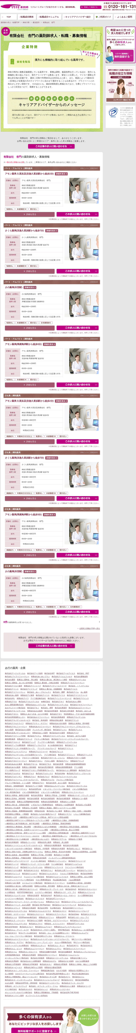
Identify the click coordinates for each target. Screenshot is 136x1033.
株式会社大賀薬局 (37, 958)
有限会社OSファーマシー (47, 955)
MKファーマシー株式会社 (81, 939)
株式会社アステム (34, 736)
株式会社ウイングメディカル (31, 867)
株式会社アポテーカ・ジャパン (53, 758)
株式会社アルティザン (13, 777)
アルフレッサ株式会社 (64, 780)
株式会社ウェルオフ (29, 874)
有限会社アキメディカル (76, 717)
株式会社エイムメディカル (15, 895)
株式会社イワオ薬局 (61, 855)
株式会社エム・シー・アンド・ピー (39, 942)
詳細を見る (31, 214)
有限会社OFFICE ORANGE (26, 983)
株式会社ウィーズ (12, 864)
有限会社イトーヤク (28, 842)
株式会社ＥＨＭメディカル (77, 786)
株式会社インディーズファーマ (17, 861)
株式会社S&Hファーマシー (73, 908)
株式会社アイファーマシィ (15, 692)
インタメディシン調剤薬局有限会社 (62, 858)
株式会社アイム (73, 692)
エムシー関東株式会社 (63, 942)
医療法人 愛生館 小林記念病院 (46, 683)
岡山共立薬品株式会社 (80, 974)
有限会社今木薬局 (58, 849)
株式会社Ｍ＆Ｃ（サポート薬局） (43, 930)
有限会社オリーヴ (84, 986)
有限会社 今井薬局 (41, 849)
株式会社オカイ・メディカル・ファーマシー (22, 971)
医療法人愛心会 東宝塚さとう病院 (53, 680)
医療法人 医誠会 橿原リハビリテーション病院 (57, 808)
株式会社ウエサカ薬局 (13, 870)
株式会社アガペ (56, 714)
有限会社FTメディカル (75, 924)
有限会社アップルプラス (36, 745)
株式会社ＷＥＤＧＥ (31, 870)
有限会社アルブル (47, 780)
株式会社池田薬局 (48, 799)
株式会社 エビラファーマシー (56, 921)
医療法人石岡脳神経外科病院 (28, 802)
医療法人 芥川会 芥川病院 (41, 855)
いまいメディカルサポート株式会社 (18, 849)
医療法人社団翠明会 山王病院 (84, 852)
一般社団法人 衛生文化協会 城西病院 (73, 827)
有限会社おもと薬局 (67, 986)
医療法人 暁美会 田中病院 (78, 723)
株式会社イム (87, 849)
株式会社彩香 (58, 764)
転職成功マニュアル (49, 17)
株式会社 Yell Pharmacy (41, 905)
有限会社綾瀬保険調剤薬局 (75, 764)
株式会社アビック (56, 752)
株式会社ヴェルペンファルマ (57, 877)
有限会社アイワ (23, 698)
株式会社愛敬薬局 (81, 677)
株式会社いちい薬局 (54, 811)
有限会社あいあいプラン (40, 677)
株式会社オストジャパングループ (47, 980)
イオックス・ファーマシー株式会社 (56, 789)
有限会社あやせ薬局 (12, 767)
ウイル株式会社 (57, 864)
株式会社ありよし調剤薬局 (66, 770)
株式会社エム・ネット (56, 946)
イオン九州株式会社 (79, 789)
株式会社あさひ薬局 (23, 730)
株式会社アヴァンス (81, 698)
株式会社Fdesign (11, 927)
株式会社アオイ (58, 702)
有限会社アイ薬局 (27, 695)
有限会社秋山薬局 (56, 720)
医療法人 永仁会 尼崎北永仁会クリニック (21, 889)
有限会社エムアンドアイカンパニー (67, 927)
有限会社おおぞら (49, 961)
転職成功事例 (27, 17)
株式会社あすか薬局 (57, 733)
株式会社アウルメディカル (29, 702)
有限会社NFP (61, 917)
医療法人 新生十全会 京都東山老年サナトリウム (24, 852)
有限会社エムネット (38, 946)
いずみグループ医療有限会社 (42, 805)
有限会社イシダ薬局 (67, 802)
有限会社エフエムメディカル (16, 924)
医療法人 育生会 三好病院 (55, 795)
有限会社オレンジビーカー (60, 989)
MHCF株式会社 (64, 930)
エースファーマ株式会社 (14, 899)
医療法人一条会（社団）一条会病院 (77, 811)
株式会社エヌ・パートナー (15, 921)
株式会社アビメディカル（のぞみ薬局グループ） (23, 755)
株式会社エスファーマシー (56, 914)
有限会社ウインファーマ (53, 867)
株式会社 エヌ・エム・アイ (78, 917)
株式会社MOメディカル (43, 936)
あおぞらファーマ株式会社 (15, 708)
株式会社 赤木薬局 (67, 711)
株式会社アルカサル (12, 774)
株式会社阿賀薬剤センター (15, 717)
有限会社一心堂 (11, 817)
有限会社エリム (11, 952)
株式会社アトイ (71, 745)
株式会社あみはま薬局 (13, 764)
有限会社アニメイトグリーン (16, 752)
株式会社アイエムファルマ (62, 677)
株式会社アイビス (70, 689)
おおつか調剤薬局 (82, 961)
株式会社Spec (73, 914)
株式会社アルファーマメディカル (64, 777)
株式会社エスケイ (60, 911)
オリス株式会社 (11, 989)
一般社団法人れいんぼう (40, 839)
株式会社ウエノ (47, 870)
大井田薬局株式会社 (12, 955)
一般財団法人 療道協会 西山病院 (18, 827)
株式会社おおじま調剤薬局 (30, 961)
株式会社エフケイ (36, 924)
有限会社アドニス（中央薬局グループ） (20, 748)
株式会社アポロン (36, 761)
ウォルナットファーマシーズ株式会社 (19, 880)
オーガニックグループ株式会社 (17, 958)
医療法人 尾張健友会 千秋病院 (46, 992)
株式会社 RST (83, 673)
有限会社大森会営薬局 (52, 967)
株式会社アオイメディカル (58, 705)
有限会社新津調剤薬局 (63, 767)
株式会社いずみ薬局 (83, 805)
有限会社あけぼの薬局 (58, 723)
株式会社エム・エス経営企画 (83, 930)
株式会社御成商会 (82, 980)
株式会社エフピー (26, 927)
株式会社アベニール (12, 758)
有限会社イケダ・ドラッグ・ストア (81, 795)
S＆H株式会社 (55, 908)
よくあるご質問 (124, 17)
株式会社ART (49, 673)
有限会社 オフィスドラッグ (16, 986)
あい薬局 (84, 692)
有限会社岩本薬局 (39, 858)
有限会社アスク (73, 733)
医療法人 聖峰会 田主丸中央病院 (58, 852)
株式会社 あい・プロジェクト (39, 692)
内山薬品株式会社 (60, 880)
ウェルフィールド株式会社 (34, 877)
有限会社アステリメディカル (54, 736)
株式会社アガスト (12, 714)
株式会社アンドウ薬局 (34, 786)
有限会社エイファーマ (86, 892)
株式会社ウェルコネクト (48, 874)
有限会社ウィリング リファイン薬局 (34, 864)
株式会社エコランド (12, 908)
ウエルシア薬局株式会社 (69, 874)
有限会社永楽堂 (33, 895)
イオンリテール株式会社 (50, 792)
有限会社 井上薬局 (60, 842)
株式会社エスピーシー (35, 914)
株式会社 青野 (47, 708)
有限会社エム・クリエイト (64, 936)
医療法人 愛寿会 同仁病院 (27, 680)
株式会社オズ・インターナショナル (18, 980)
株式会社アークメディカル (15, 673)
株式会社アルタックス (44, 774)
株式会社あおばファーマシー (80, 708)
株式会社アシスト (60, 730)
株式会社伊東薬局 (12, 842)
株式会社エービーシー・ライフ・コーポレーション (24, 902)
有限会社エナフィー (46, 917)
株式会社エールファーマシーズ (64, 905)
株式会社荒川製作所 (45, 767)
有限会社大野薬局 (60, 964)
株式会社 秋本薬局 (40, 720)
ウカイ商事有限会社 (43, 880)
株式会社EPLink (35, 789)
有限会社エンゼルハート (28, 952)
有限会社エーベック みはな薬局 (17, 905)
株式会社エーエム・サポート (65, 895)
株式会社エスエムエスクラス (40, 911)
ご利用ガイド (104, 17)
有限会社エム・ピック (13, 949)
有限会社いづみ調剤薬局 (64, 805)
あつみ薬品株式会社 (55, 745)
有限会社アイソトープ (32, 686)
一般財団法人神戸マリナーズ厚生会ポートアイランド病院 (27, 820)
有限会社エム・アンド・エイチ (17, 930)
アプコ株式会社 (50, 755)
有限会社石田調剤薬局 (49, 802)
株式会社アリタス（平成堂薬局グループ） (38, 770)
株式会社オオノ (46, 964)
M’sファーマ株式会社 (82, 942)
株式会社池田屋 (33, 799)
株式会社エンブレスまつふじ (85, 952)
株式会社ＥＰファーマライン (16, 789)
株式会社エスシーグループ (78, 911)
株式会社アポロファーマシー (16, 761)
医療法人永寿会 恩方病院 (44, 886)
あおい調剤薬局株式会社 (14, 705)
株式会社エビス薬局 (35, 921)
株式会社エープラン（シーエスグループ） (77, 902)
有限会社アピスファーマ (38, 752)
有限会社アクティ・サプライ (37, 723)
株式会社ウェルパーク (13, 877)
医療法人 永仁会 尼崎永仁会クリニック (72, 886)
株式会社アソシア (29, 742)
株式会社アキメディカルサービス (17, 720)
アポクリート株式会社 (30, 758)
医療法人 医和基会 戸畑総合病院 (18, 858)
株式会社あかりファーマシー (38, 717)
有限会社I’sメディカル (77, 680)
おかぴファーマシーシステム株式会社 (29, 974)
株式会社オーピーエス (13, 967)
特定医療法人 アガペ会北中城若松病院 (79, 714)
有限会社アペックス (84, 755)
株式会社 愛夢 (59, 692)
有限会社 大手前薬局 (13, 964)
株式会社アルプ (43, 777)
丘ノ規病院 (9, 974)
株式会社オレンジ (41, 989)
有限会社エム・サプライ (14, 942)
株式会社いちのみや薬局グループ (43, 814)
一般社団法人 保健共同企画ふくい (54, 836)
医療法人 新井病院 (29, 767)
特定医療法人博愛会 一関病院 (17, 814)
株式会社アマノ (62, 761)
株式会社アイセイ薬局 (13, 686)
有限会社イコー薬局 (79, 799)
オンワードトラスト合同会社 (37, 996)
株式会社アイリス (42, 695)
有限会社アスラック (24, 739)
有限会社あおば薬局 (35, 711)
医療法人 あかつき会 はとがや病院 (34, 714)
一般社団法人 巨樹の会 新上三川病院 (64, 830)
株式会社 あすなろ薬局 (76, 736)
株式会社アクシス (72, 720)
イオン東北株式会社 (12, 792)
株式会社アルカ (85, 770)
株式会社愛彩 (10, 680)
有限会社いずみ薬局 (29, 808)
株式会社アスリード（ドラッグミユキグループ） (70, 739)
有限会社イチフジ (65, 814)
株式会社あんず (74, 783)
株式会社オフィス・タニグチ (73, 983)
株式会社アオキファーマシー (81, 705)
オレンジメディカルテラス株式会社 (18, 992)
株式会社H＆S (70, 889)
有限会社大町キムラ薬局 (33, 967)
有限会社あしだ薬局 (40, 733)
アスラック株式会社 (41, 739)
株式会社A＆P (46, 895)
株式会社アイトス (12, 689)
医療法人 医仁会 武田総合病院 (17, 805)
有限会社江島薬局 (29, 908)
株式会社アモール (30, 764)
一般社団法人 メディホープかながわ (83, 836)
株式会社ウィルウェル (73, 864)
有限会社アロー (38, 783)
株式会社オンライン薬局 (14, 996)
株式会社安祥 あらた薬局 (56, 783)
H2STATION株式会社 (25, 892)
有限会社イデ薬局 (75, 839)
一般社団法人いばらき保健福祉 (45, 827)
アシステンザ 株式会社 (41, 730)
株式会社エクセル (85, 905)
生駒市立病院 (10, 802)
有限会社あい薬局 (12, 695)
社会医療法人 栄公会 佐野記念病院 (19, 886)
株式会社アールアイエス (65, 673)
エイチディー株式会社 (43, 892)
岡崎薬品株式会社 (47, 971)
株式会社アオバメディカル (15, 711)
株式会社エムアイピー (43, 927)
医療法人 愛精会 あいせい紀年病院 (19, 683)
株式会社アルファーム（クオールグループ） (22, 780)
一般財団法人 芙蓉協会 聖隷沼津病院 (56, 824)
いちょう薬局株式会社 (82, 814)
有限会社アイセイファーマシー (73, 683)
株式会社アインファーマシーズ (59, 698)
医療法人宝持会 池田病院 (15, 799)
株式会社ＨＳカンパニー (87, 889)
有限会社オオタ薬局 (66, 961)
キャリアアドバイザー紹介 (78, 17)
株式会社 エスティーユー (15, 914)
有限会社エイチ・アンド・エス (51, 889)
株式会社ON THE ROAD (69, 992)
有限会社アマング (77, 761)
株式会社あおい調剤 (73, 702)
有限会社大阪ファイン (78, 958)
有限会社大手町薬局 (30, 964)
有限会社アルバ (30, 777)
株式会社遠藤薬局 (65, 952)
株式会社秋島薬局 (58, 717)
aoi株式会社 (45, 702)
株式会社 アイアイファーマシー (17, 677)
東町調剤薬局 (10, 739)
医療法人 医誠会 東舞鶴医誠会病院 (19, 811)
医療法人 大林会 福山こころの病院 (83, 964)
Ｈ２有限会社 (10, 892)
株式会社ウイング (12, 867)
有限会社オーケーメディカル (57, 958)
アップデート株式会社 (46, 742)
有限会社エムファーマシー (34, 949)
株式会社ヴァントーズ (77, 861)
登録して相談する (91, 7)
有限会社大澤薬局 (12, 961)
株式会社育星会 (37, 795)
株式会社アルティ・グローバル (79, 774)
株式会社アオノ (33, 708)
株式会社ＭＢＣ (86, 946)
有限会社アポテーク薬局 (76, 758)
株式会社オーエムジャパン (69, 955)
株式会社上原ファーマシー (65, 870)
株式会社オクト (64, 977)
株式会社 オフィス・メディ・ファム (43, 986)
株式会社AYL (10, 698)
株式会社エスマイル (88, 914)
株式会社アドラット (65, 748)
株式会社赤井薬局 (51, 711)
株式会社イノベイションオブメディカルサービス (23, 845)
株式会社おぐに (78, 977)
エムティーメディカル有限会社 (17, 946)
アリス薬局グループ (12, 770)
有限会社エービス (53, 902)
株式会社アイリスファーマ (77, 695)
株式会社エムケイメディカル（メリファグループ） (50, 939)
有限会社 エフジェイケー (54, 924)
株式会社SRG (43, 908)
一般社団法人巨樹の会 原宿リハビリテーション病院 (25, 833)
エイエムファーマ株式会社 (32, 883)
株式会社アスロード (12, 742)
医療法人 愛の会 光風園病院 (50, 689)
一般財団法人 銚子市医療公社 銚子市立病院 (22, 824)
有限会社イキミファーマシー (73, 792)
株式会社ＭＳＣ (11, 933)
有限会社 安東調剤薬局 (14, 786)
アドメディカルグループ (46, 748)
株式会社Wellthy (87, 874)
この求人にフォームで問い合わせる (77, 214)
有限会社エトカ (11, 917)
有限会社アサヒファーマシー (16, 727)
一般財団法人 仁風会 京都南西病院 (65, 820)
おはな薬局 (9, 983)
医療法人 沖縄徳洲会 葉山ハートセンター (21, 977)
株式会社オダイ (67, 980)
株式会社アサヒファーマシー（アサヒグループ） (71, 727)
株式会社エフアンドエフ (79, 921)
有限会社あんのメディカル (54, 786)
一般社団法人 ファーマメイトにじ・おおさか (22, 836)
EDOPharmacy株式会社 (28, 917)
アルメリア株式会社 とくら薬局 (17, 783)
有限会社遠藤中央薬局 (47, 952)
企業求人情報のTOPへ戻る (89, 628)
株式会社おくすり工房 (48, 977)
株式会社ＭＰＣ (73, 946)
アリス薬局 (78, 767)
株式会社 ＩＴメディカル (78, 686)
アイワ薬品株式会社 (38, 698)
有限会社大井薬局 (29, 955)
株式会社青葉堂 (61, 708)
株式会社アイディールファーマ (55, 686)
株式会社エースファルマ (35, 899)
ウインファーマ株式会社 (74, 867)
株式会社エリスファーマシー (74, 949)
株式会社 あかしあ (83, 711)
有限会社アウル (11, 702)
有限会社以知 (39, 811)
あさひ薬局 (9, 730)
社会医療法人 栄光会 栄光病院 (79, 883)
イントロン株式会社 (38, 861)
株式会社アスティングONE (15, 736)
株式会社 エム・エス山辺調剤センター (54, 933)
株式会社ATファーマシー (55, 899)
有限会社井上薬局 (44, 842)
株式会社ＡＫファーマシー (54, 883)
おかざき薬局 (61, 971)
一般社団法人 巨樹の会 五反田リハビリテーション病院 (26, 830)
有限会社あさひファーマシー (40, 727)
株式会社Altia (60, 774)
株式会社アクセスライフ (14, 723)
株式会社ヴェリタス (84, 870)
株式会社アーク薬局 (35, 673)
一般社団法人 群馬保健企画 (58, 833)
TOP (9, 17)
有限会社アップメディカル (67, 742)
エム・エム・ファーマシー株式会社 (18, 936)
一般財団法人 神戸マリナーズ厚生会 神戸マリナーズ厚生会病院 (43, 817)
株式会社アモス (45, 764)
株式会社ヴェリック (12, 874)
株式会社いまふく (73, 849)
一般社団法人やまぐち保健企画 (17, 839)
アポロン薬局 (49, 761)
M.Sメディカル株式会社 (28, 933)
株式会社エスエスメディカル (16, 911)
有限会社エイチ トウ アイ (65, 892)
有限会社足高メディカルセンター (17, 733)
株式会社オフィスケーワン (49, 983)
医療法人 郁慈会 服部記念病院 (17, 795)
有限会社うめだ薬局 (12, 883)
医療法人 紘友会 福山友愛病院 (17, 855)
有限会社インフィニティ (57, 861)
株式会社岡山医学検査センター (58, 974)
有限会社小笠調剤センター (78, 971)
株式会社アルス (28, 774)
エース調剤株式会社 (85, 895)
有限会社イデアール (59, 839)
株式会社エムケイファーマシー (17, 939)
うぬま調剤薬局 (74, 880)
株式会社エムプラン (53, 949)
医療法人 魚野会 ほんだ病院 (81, 877)
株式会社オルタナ (25, 989)
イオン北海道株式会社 (30, 792)
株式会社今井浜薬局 (70, 845)
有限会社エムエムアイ (79, 933)
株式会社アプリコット (66, 755)
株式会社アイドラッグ (28, 689)
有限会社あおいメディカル (36, 705)
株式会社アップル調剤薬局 (15, 745)
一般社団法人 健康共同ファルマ (82, 833)
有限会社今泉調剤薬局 (52, 845)
